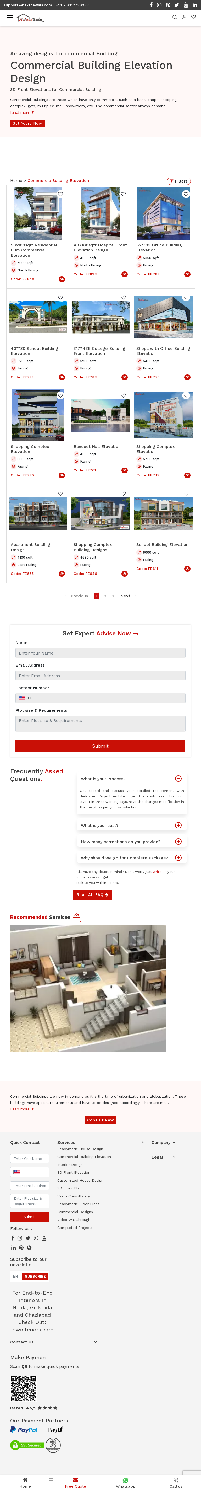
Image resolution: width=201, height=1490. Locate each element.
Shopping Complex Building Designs (93, 547)
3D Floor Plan (69, 1188)
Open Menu (186, 177)
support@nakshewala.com (28, 5)
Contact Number (32, 687)
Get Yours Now (27, 123)
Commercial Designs (75, 1212)
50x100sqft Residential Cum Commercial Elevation (34, 250)
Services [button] (66, 1142)
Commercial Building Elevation (84, 1157)
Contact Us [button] (22, 1341)
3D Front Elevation (73, 1172)
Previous (76, 595)
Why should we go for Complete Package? (134, 857)
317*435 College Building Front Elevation (99, 351)
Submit (100, 746)
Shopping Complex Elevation (30, 449)
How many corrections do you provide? (134, 840)
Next (128, 595)
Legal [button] (157, 1157)
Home (17, 180)
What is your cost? (134, 824)
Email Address (29, 665)
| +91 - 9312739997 (71, 5)
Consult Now (100, 1120)
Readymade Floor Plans (78, 1204)
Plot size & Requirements (41, 710)
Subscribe (35, 1276)
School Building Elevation (162, 544)
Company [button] (161, 1142)
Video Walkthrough (73, 1220)
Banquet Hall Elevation (97, 446)
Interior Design (70, 1164)
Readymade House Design (80, 1149)
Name (21, 642)
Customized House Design (80, 1180)
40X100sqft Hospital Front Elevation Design (100, 248)
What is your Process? (134, 777)
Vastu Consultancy (73, 1196)
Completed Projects (75, 1227)
